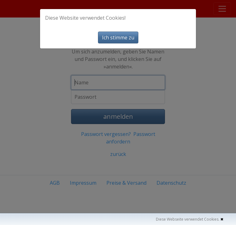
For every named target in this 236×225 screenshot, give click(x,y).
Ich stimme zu (118, 37)
